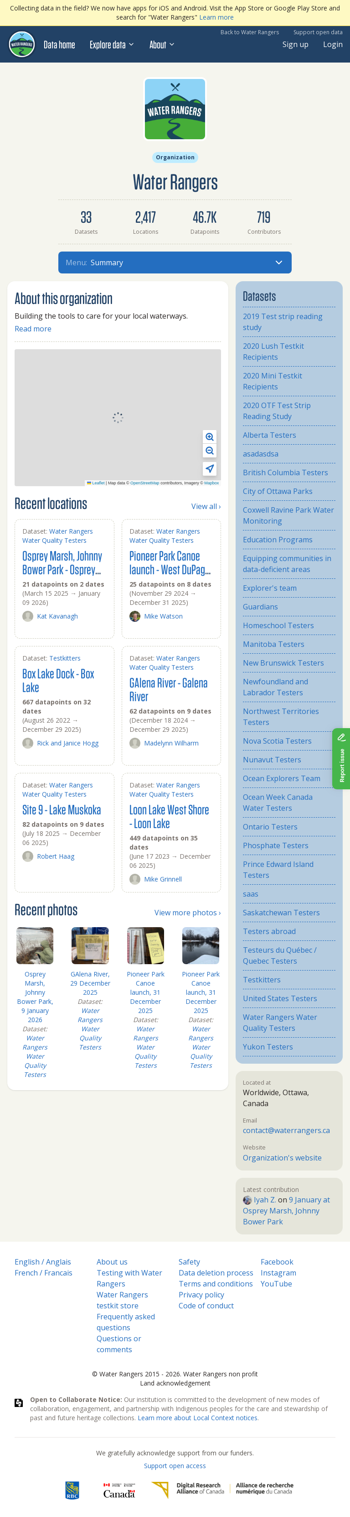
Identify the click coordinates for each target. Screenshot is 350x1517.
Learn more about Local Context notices (197, 1417)
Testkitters (65, 658)
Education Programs (278, 540)
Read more (33, 329)
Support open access (175, 1465)
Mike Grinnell (155, 879)
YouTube (276, 1284)
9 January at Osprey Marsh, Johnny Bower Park (286, 1211)
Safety (189, 1262)
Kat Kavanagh (50, 616)
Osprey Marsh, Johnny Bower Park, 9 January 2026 (35, 997)
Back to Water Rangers (250, 32)
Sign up (296, 44)
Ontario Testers (270, 827)
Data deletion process (216, 1273)
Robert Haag (48, 856)
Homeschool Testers (278, 625)
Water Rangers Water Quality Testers (57, 536)
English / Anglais (43, 1262)
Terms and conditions (216, 1284)
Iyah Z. (259, 1200)
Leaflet (96, 483)
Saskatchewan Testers (281, 913)
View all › (206, 506)
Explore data (112, 44)
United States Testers (280, 998)
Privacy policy (201, 1295)
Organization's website (282, 1158)
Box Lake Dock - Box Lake (58, 680)
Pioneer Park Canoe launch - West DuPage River (169, 569)
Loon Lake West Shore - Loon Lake (169, 816)
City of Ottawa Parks (278, 491)
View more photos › (187, 913)
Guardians (260, 607)
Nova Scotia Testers (277, 741)
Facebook (277, 1262)
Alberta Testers (269, 435)
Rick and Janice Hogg (60, 743)
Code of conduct (206, 1306)
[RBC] (72, 1490)
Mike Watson (156, 616)
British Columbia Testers (285, 472)
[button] (209, 437)
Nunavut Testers (272, 760)
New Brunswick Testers (283, 663)
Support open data (318, 32)
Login (333, 44)
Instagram (278, 1273)
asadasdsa (260, 454)
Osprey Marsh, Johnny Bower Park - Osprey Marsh (62, 569)
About (162, 44)
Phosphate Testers (276, 845)
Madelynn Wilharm (164, 743)
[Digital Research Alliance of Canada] (222, 1490)
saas (250, 894)
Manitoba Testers (273, 644)
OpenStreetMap (145, 483)
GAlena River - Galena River (168, 689)
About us (112, 1262)
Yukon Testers (268, 1047)
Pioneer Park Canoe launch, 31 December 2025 (146, 992)
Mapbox (211, 483)
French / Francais (43, 1273)
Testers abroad (269, 931)
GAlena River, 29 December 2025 (90, 983)
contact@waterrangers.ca (286, 1130)
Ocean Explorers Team (281, 778)
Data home (59, 44)
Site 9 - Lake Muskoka (61, 809)
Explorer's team (270, 588)
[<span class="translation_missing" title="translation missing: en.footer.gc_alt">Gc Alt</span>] (119, 1490)
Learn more (216, 17)
